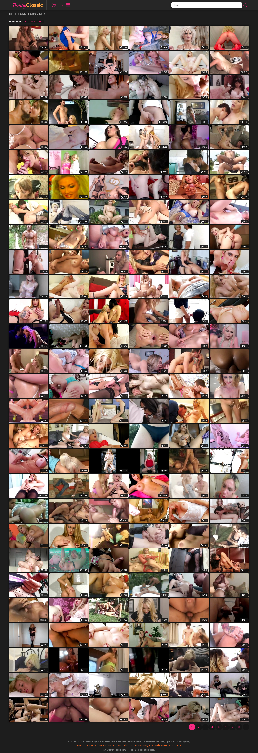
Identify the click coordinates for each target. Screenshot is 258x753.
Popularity (30, 22)
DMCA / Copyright (142, 745)
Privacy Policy (122, 745)
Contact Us (177, 745)
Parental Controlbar (84, 745)
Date (41, 22)
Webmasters (161, 745)
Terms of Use (104, 745)
